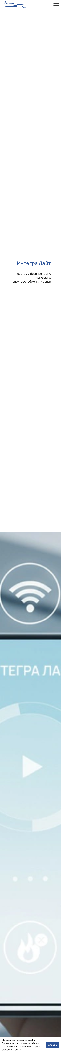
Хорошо (52, 1044)
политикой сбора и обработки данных (21, 1048)
